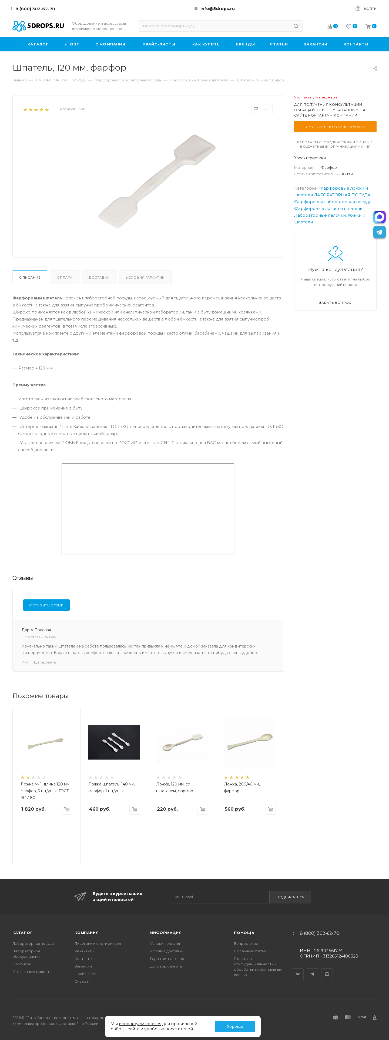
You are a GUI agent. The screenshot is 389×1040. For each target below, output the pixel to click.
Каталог (22, 932)
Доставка (99, 277)
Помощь (244, 932)
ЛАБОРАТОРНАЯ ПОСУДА (342, 194)
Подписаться (291, 897)
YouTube (327, 969)
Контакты (83, 958)
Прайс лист (85, 974)
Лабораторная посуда (33, 943)
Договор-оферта (166, 966)
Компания (87, 932)
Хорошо (235, 1026)
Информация (166, 932)
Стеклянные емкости (32, 971)
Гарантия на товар (167, 958)
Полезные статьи (250, 951)
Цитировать (45, 662)
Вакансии (83, 966)
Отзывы (82, 981)
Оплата (65, 277)
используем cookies (140, 1023)
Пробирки (21, 964)
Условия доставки (166, 951)
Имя (25, 662)
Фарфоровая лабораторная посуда (332, 201)
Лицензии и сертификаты (98, 943)
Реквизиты (84, 951)
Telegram (312, 969)
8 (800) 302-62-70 (35, 8)
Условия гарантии (145, 277)
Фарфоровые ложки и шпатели (328, 208)
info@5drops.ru (217, 8)
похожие (337, 127)
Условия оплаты (165, 943)
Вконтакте (298, 969)
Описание (30, 277)
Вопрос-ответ (247, 943)
